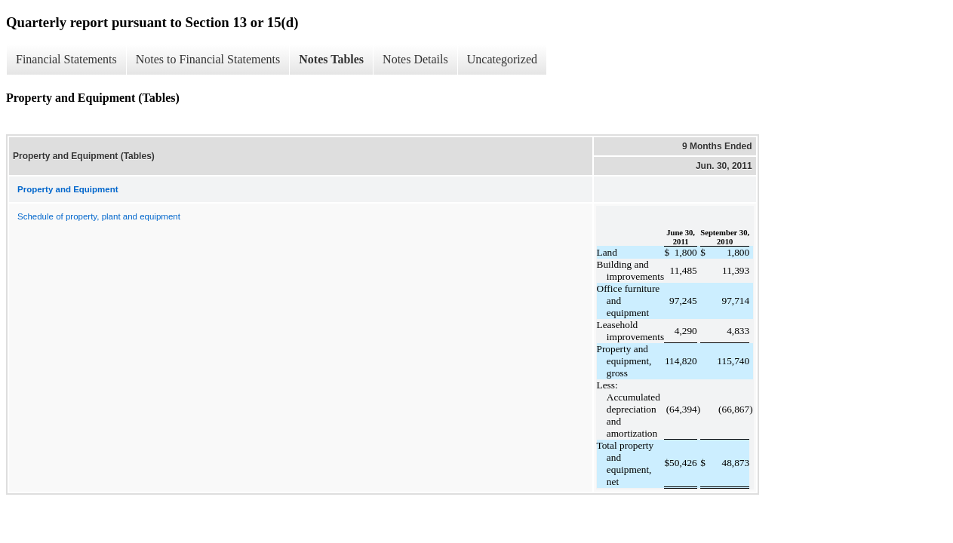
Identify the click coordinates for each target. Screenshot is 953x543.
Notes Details (415, 59)
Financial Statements (66, 59)
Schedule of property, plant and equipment (98, 216)
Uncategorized (502, 59)
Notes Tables (331, 59)
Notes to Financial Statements (208, 59)
